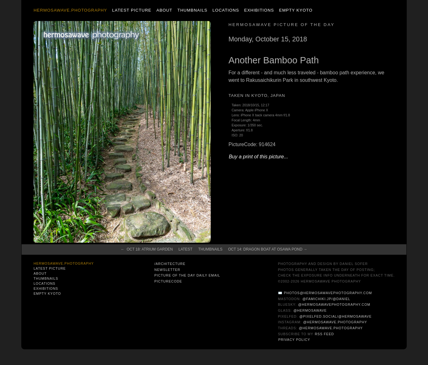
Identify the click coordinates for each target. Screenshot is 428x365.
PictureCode (168, 281)
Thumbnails (193, 10)
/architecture (169, 264)
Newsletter (167, 270)
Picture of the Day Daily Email (187, 275)
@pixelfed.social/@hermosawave (335, 316)
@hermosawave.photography (335, 322)
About (165, 10)
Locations (226, 10)
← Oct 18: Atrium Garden (147, 249)
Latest (185, 249)
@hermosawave (310, 310)
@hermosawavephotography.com (334, 304)
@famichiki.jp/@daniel (326, 299)
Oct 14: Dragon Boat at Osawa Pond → (267, 249)
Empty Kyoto (295, 10)
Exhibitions (259, 10)
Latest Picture (131, 10)
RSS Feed (324, 334)
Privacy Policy (294, 339)
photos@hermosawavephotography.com (328, 293)
